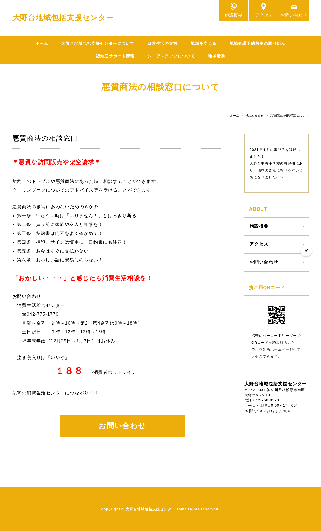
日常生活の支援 (162, 43)
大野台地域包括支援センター (63, 18)
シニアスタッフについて (171, 56)
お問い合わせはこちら (268, 411)
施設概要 (233, 14)
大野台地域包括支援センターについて (97, 43)
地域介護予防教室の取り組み (257, 43)
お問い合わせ (294, 14)
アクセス (264, 14)
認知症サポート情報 (115, 56)
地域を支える (203, 43)
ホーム (41, 43)
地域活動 (216, 56)
